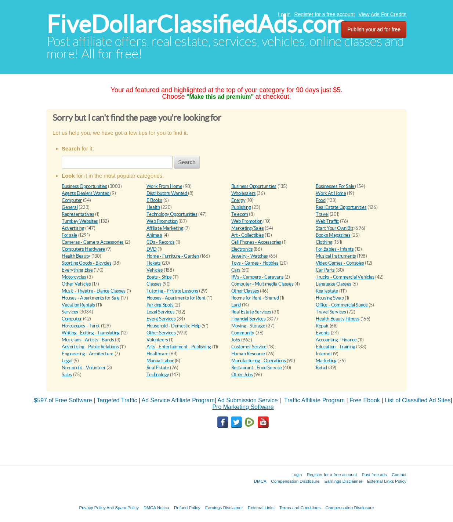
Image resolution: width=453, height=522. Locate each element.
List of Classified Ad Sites (418, 400)
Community (243, 333)
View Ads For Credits (382, 14)
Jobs (235, 339)
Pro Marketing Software (242, 407)
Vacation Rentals (78, 305)
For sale (69, 235)
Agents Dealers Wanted (86, 193)
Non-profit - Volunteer (83, 367)
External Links (261, 507)
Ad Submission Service (247, 400)
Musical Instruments (336, 256)
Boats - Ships (159, 277)
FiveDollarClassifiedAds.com (196, 24)
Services (70, 312)
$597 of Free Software (63, 400)
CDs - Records (160, 242)
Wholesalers (243, 193)
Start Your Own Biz (334, 228)
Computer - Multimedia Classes (262, 284)
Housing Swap (330, 298)
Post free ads (374, 474)
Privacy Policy (92, 507)
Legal (67, 360)
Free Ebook (364, 400)
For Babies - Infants (335, 249)
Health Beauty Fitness (337, 319)
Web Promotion (162, 221)
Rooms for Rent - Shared (255, 298)
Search (187, 162)
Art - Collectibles (247, 235)
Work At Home (331, 193)
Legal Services (160, 312)
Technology (157, 374)
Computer (72, 200)
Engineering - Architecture (87, 353)
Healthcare (157, 353)
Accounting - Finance (336, 339)
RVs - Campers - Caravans (257, 277)
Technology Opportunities (171, 214)
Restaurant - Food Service (256, 367)
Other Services (161, 333)
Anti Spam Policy (122, 507)
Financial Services (248, 319)
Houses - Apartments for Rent (176, 298)
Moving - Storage (248, 326)
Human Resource (248, 353)
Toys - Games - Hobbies (255, 263)
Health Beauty (76, 256)
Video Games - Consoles (340, 263)
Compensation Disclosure (295, 481)
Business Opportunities (84, 186)
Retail (321, 367)
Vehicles (154, 270)
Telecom (239, 214)
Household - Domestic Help (173, 326)
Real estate (327, 291)
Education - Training (335, 346)
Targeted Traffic (117, 400)
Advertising (73, 228)
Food (320, 200)
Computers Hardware (83, 249)
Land (236, 305)
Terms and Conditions (299, 507)
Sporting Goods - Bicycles (86, 263)
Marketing (326, 360)
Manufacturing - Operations (258, 360)
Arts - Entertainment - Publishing (178, 346)
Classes (154, 284)
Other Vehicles (76, 284)
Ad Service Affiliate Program (178, 400)
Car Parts (325, 270)
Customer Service (249, 346)
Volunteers (157, 339)
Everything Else (77, 270)
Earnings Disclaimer (343, 481)
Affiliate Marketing (165, 228)
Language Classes (333, 284)
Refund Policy (187, 507)
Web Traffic (327, 221)
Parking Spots (160, 305)
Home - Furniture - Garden (172, 256)
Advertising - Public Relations (90, 346)
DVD (151, 249)
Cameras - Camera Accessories (93, 242)
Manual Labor (160, 360)
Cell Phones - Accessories (256, 242)
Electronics (242, 249)
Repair (322, 326)
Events (323, 333)
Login (284, 14)
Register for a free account (324, 14)
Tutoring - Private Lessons (172, 291)
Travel (322, 214)
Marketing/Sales (247, 228)
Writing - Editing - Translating (91, 333)
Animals (154, 235)
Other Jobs (242, 374)
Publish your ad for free (374, 29)
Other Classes (245, 291)
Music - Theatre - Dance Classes (94, 291)
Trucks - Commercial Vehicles (345, 277)
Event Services (161, 319)
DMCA (260, 481)
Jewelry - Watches (249, 256)
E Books (154, 200)
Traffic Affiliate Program (314, 400)
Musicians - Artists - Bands (88, 339)
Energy (238, 200)
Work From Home (164, 186)
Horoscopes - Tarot (81, 326)
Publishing (241, 207)
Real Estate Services (251, 312)
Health (153, 207)
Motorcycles (74, 277)
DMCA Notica (156, 507)
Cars (235, 270)
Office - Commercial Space (341, 305)
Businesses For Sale (335, 186)
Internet (324, 353)
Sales (67, 374)
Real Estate (157, 367)
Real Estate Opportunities (341, 207)
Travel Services (331, 312)
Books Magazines (333, 235)
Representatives (78, 214)
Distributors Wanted (167, 193)
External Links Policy (386, 481)
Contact (399, 474)
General (69, 207)
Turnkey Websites (80, 221)
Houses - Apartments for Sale (91, 298)
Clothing (324, 242)
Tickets (153, 263)
